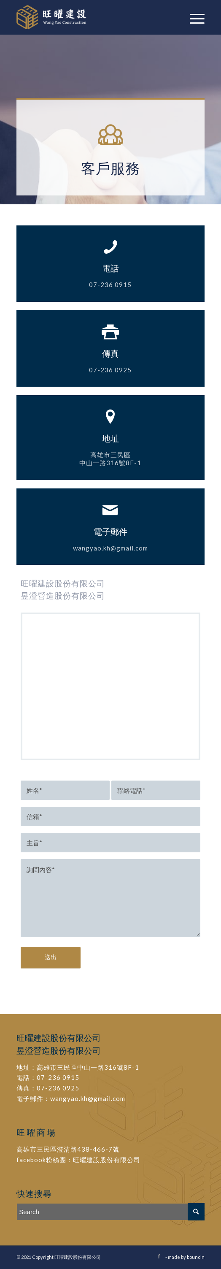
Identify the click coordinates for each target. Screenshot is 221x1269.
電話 (110, 268)
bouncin (196, 1257)
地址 (110, 438)
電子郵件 (110, 531)
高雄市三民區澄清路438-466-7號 (67, 1149)
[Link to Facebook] (159, 1256)
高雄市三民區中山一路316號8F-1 (88, 1067)
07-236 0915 (58, 1077)
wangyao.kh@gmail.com (87, 1098)
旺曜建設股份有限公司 (106, 1159)
